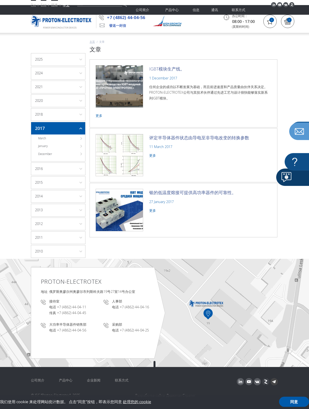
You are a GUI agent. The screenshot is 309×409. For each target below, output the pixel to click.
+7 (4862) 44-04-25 (134, 330)
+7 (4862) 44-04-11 (71, 307)
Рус (33, 4)
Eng (43, 4)
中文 (66, 5)
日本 (54, 4)
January (43, 146)
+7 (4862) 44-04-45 (71, 312)
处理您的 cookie (137, 401)
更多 (99, 115)
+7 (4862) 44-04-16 (134, 307)
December (45, 154)
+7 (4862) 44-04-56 (127, 17)
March (42, 138)
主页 (92, 41)
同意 (294, 401)
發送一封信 (117, 25)
